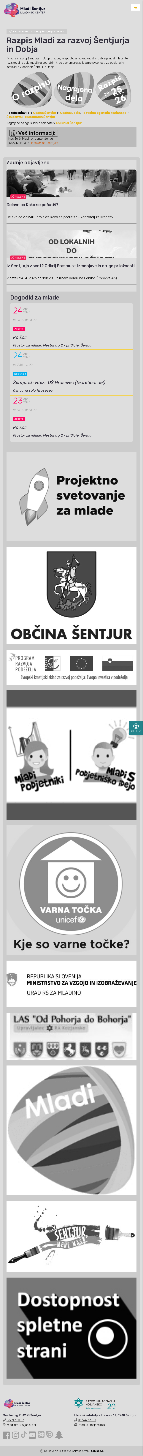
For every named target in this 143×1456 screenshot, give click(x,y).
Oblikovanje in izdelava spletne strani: (74, 1451)
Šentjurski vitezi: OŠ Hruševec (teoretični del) (59, 382)
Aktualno (18, 196)
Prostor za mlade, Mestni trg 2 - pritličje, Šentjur (53, 345)
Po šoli (20, 337)
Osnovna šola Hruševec (33, 390)
